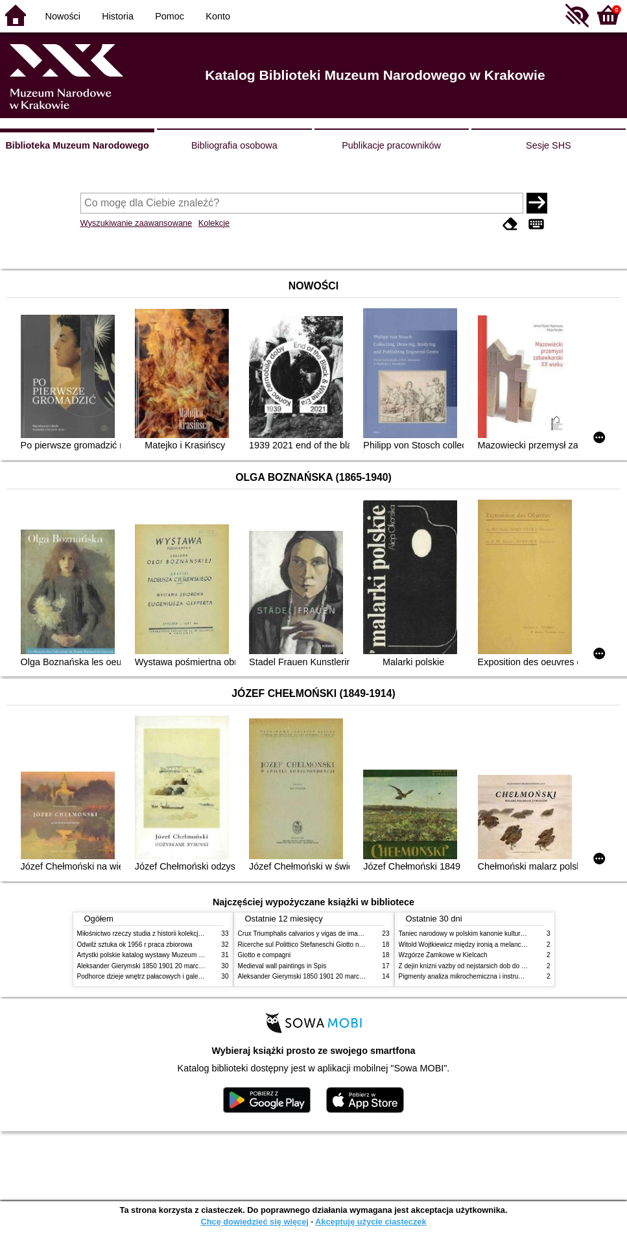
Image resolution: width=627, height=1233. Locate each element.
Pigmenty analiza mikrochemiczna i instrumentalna (472, 976)
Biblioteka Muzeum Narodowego (76, 145)
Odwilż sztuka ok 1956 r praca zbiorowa (135, 944)
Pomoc (169, 16)
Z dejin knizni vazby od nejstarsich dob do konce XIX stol (481, 966)
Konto (218, 16)
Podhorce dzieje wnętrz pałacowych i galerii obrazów (153, 976)
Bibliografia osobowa (234, 145)
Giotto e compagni (264, 954)
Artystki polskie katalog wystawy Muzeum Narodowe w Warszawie (172, 954)
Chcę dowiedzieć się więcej (254, 1222)
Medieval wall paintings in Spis (282, 966)
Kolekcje (214, 223)
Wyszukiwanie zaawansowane (136, 223)
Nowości (62, 16)
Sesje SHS (548, 145)
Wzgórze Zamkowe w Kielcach (443, 954)
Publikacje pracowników (391, 145)
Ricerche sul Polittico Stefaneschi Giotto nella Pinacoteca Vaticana (334, 944)
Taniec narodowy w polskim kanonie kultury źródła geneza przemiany (499, 933)
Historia (118, 16)
